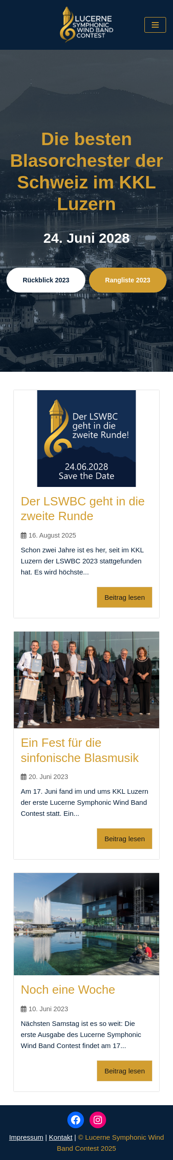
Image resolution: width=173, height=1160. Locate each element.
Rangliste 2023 (127, 280)
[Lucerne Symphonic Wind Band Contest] (86, 24)
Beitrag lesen (124, 597)
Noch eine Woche (68, 989)
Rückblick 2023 (46, 280)
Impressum (26, 1137)
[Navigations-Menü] (155, 25)
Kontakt (60, 1137)
